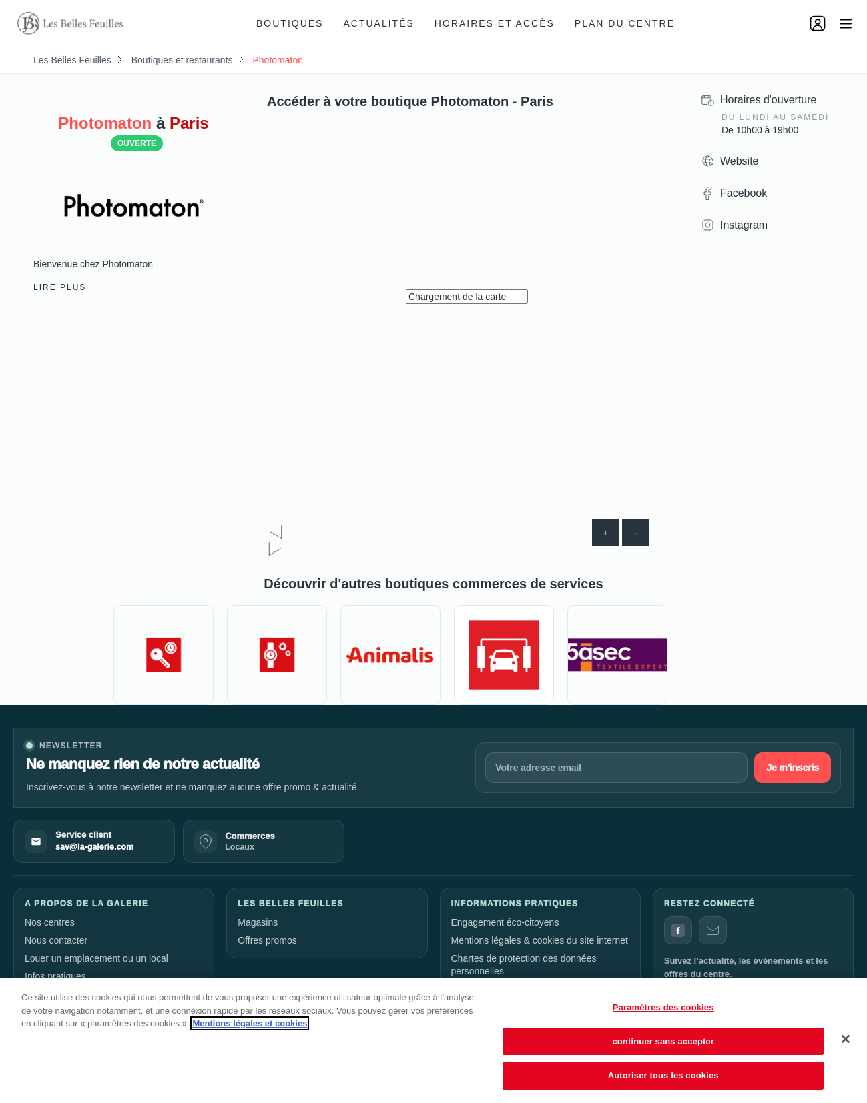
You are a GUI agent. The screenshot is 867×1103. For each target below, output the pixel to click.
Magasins (258, 922)
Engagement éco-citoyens (505, 922)
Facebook (743, 193)
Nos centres (50, 922)
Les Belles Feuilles (72, 60)
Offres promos (267, 940)
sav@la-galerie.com (94, 847)
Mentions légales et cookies (249, 1023)
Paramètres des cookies (663, 1007)
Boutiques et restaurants (182, 60)
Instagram (744, 225)
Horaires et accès (495, 23)
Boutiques (289, 23)
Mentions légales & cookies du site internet (539, 940)
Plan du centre (625, 23)
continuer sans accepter (663, 1041)
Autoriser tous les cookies (663, 1075)
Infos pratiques (55, 976)
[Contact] (713, 930)
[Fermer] (845, 1039)
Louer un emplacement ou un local (96, 958)
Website (739, 161)
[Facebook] (678, 930)
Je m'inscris (792, 767)
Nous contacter (56, 940)
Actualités (378, 23)
